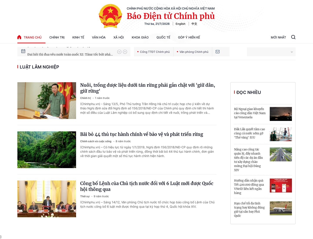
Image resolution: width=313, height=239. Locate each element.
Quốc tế (163, 37)
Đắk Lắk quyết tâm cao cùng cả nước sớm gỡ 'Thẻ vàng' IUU (249, 133)
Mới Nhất (278, 37)
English (180, 23)
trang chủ (29, 37)
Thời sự (85, 196)
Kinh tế (78, 37)
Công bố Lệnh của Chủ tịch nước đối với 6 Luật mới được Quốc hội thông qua (146, 186)
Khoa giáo (140, 37)
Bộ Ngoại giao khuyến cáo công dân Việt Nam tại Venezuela (250, 113)
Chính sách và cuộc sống (96, 141)
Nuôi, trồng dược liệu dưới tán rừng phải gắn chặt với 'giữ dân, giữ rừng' (147, 88)
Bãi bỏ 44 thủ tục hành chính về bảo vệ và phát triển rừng (141, 134)
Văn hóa (99, 37)
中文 (194, 23)
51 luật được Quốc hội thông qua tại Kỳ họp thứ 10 (64, 51)
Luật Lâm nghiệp (39, 67)
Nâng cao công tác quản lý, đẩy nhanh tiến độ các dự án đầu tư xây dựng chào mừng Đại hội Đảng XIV (248, 160)
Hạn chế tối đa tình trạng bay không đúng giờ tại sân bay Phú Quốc (249, 210)
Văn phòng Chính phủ (192, 51)
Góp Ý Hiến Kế (189, 37)
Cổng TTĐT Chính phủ (153, 51)
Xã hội (118, 37)
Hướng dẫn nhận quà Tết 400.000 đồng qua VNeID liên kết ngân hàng (249, 187)
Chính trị (57, 37)
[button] (119, 52)
